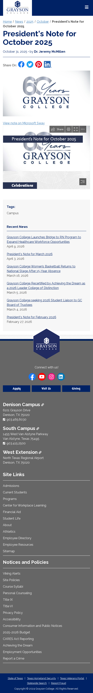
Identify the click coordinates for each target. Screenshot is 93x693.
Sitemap (9, 551)
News (19, 21)
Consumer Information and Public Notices (32, 626)
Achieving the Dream (18, 645)
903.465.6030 (16, 419)
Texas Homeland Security (41, 678)
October (43, 21)
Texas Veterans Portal (72, 678)
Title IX (8, 599)
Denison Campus (23, 404)
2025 (30, 21)
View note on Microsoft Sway (24, 123)
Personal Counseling (17, 593)
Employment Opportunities (22, 652)
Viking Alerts (11, 573)
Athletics (9, 531)
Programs (10, 499)
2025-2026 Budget (16, 632)
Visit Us (46, 388)
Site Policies (11, 580)
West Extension (22, 452)
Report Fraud (58, 683)
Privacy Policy (13, 613)
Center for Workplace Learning (24, 505)
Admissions (11, 486)
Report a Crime (13, 658)
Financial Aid (12, 512)
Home (7, 21)
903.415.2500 (16, 443)
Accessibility (12, 619)
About (7, 525)
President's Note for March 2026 (30, 254)
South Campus (21, 428)
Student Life (11, 518)
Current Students (15, 492)
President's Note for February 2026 (31, 317)
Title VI (8, 606)
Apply (17, 388)
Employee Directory (17, 538)
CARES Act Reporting (18, 639)
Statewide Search (37, 683)
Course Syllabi (13, 586)
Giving (76, 388)
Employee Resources (18, 544)
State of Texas (15, 678)
